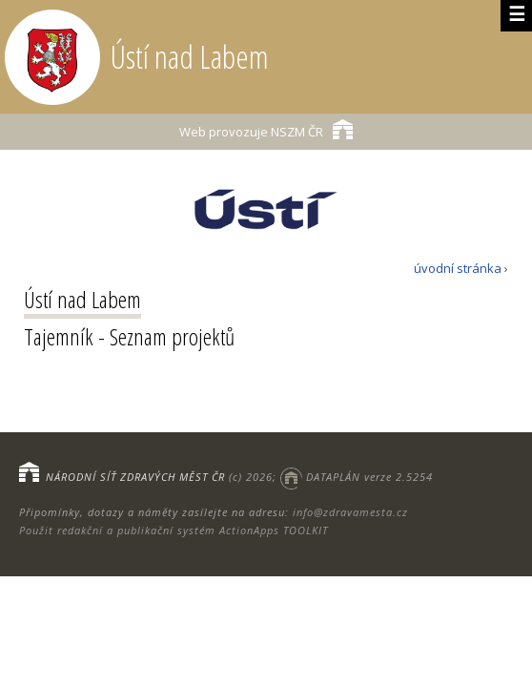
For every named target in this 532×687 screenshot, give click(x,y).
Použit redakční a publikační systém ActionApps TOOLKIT (173, 530)
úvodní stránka (457, 268)
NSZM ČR (266, 129)
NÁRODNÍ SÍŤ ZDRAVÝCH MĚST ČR (135, 476)
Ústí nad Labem (82, 299)
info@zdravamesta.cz (350, 512)
